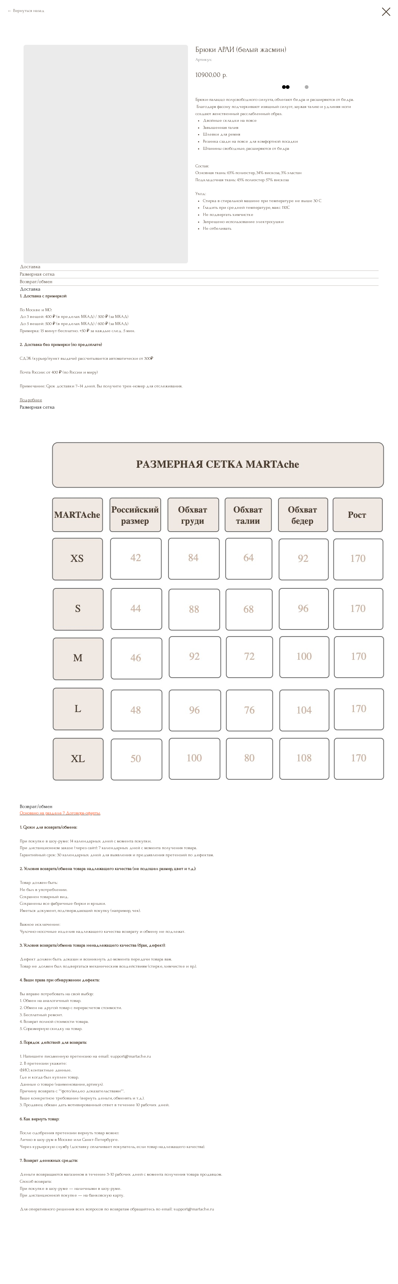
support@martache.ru (193, 1209)
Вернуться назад (28, 10)
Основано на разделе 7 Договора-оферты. (60, 813)
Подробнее (31, 399)
